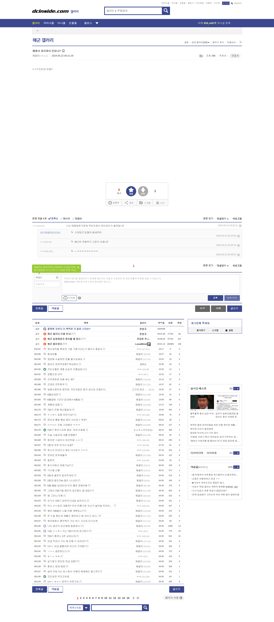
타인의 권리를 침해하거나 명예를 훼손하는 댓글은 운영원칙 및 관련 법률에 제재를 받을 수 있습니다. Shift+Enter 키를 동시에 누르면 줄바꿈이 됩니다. (113, 280)
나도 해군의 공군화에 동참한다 (61, 526)
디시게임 (200, 3)
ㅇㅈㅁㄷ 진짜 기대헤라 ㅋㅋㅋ (61, 425)
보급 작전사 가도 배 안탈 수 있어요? (64, 541)
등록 (215, 298)
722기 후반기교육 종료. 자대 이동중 (64, 430)
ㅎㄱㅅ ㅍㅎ (51, 556)
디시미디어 (197, 453)
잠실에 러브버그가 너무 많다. (204, 433)
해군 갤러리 (43, 40)
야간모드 (236, 3)
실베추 (113, 203)
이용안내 (231, 42)
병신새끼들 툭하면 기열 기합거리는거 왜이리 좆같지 (72, 349)
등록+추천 (232, 298)
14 (123, 598)
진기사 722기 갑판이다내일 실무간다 (64, 500)
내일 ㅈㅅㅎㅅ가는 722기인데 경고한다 (66, 531)
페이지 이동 (173, 597)
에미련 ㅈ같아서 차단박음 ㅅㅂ (61, 440)
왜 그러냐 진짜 (53, 495)
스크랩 (201, 55)
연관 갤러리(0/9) (200, 42)
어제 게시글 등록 (214, 23)
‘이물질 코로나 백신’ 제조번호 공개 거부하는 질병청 (214, 437)
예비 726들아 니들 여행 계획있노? (63, 511)
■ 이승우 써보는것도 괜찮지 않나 (208, 483)
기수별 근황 (51, 470)
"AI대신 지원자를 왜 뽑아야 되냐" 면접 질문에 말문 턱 (214, 441)
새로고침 (237, 218)
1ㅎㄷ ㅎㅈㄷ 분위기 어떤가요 (61, 581)
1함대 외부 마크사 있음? (58, 445)
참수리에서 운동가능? (57, 465)
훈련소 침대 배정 (54, 566)
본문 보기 (208, 218)
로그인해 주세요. (200, 323)
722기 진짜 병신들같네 (57, 409)
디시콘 (217, 3)
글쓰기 (234, 308)
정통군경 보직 (52, 374)
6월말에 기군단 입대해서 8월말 (61, 399)
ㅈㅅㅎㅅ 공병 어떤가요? (58, 414)
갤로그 (191, 3)
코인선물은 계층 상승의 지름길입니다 (65, 369)
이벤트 (209, 3)
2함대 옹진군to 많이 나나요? (60, 480)
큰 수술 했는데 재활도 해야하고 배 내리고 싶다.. (70, 516)
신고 (160, 202)
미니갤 (174, 3)
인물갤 (183, 3)
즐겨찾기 (201, 330)
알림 (229, 330)
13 (119, 598)
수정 (202, 308)
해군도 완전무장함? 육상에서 (60, 364)
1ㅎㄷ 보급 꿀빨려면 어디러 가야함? (64, 546)
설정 (186, 42)
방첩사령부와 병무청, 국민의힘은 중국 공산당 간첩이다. (74, 389)
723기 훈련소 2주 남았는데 (59, 536)
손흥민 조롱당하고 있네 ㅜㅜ (206, 479)
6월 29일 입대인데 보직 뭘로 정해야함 (65, 485)
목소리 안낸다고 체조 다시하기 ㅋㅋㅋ (65, 450)
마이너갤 (165, 3)
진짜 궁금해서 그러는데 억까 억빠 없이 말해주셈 (215, 494)
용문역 (48, 460)
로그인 (226, 3)
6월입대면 (50, 394)
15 (128, 598)
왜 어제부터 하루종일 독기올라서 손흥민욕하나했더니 (215, 475)
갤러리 (36, 23)
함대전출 (50, 354)
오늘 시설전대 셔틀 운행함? (60, 435)
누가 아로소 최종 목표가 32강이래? (209, 490)
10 (105, 598)
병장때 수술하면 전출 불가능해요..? (64, 359)
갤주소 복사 (218, 42)
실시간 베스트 (199, 388)
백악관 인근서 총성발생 (201, 429)
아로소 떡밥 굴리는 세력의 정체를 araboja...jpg (215, 487)
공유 (129, 202)
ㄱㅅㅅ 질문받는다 (55, 551)
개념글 (55, 308)
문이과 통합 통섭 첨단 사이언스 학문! (65, 420)
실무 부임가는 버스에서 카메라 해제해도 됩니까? (71, 571)
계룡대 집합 (51, 404)
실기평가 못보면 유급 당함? (60, 561)
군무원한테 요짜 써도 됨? (58, 379)
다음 (134, 598)
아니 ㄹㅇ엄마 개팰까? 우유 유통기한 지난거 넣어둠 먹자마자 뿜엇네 (78, 505)
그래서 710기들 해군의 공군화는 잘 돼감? (67, 490)
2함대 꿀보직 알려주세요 (58, 475)
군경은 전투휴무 (54, 384)
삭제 (240, 226)
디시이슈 (212, 453)
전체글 (39, 308)
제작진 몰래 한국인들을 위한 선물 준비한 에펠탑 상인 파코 (214, 425)
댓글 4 (235, 55)
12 (114, 598)
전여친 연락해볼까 (55, 455)
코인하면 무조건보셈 (56, 576)
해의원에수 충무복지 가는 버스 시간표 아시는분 (70, 521)
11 (110, 598)
